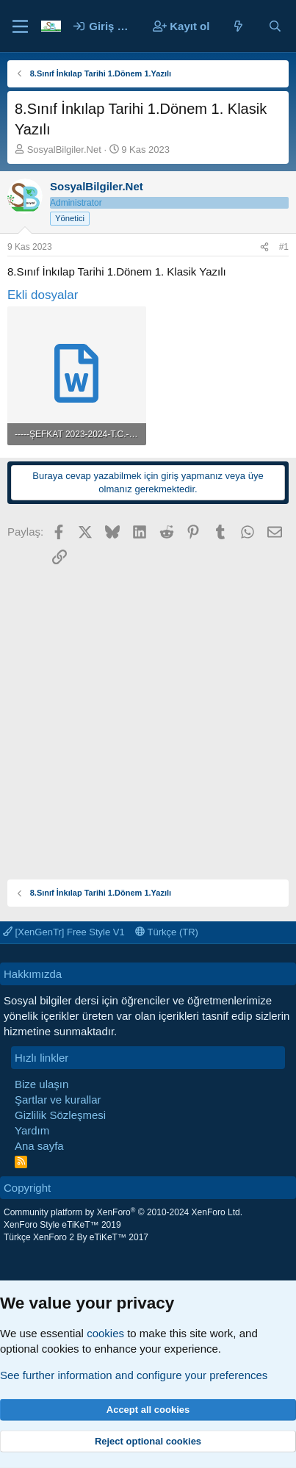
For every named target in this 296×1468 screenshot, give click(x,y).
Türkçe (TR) (166, 932)
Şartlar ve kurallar (58, 1099)
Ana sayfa (39, 1146)
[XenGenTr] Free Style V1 (64, 932)
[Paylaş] (264, 247)
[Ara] (275, 26)
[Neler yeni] (238, 26)
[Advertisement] (148, 717)
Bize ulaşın (41, 1084)
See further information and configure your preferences (133, 1375)
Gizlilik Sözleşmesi (60, 1115)
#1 (284, 247)
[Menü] (20, 26)
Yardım (32, 1130)
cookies (105, 1333)
